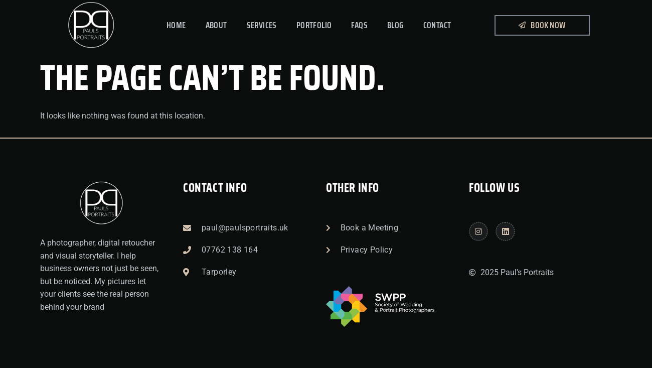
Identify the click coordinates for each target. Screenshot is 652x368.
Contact (437, 25)
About (216, 25)
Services (262, 25)
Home (176, 25)
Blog (395, 25)
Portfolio (314, 25)
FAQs (359, 25)
